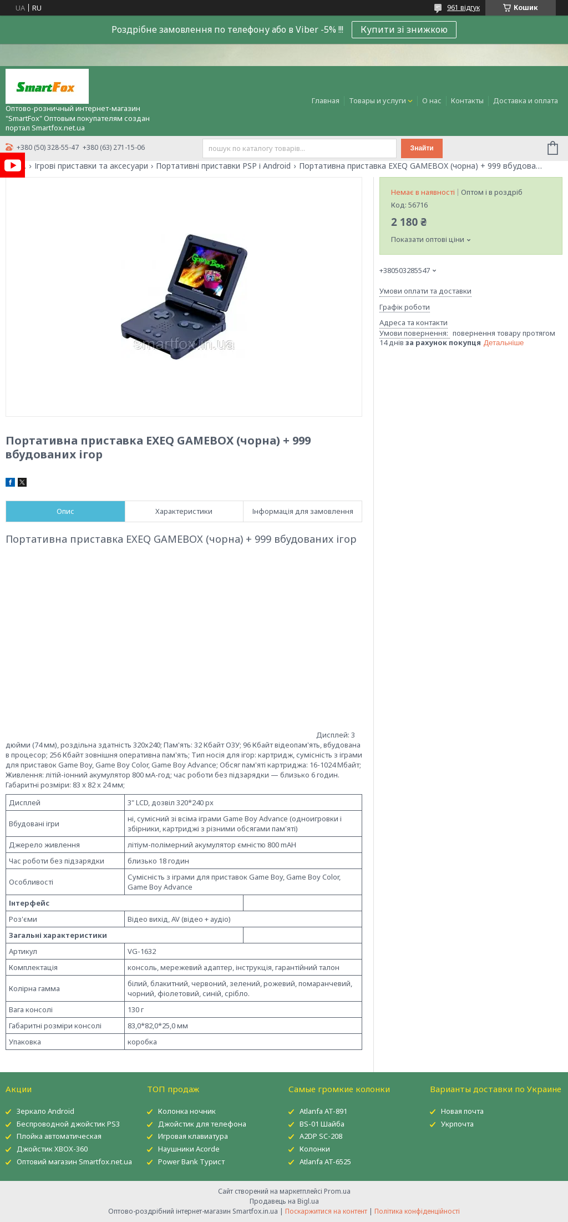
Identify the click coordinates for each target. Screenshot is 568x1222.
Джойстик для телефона (202, 1124)
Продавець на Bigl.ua (284, 1201)
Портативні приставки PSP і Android (223, 166)
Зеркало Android (45, 1111)
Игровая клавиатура (193, 1136)
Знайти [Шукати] (422, 148)
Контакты (467, 100)
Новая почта (462, 1111)
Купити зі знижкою (404, 29)
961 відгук (463, 7)
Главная (325, 100)
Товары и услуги (377, 100)
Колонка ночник (187, 1111)
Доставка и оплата (525, 100)
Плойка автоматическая (59, 1136)
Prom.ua (337, 1191)
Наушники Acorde (189, 1149)
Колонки (315, 1149)
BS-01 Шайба (322, 1124)
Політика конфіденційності (417, 1211)
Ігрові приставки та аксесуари (91, 166)
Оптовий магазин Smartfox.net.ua (74, 1162)
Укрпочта (457, 1124)
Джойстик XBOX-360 (52, 1149)
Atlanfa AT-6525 (325, 1162)
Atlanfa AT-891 (323, 1111)
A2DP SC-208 (321, 1136)
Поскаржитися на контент (326, 1211)
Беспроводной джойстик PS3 (68, 1124)
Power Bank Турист (191, 1162)
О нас (432, 100)
